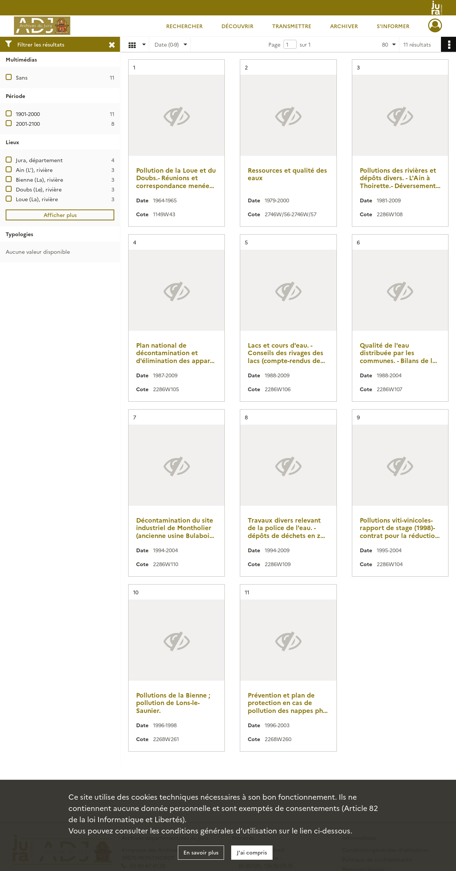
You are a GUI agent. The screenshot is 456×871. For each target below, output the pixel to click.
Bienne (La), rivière (39, 179)
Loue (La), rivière (37, 199)
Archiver (344, 26)
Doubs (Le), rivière (39, 189)
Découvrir (237, 26)
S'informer (393, 26)
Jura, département (39, 160)
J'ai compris (252, 852)
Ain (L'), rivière (34, 169)
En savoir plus (200, 852)
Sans (21, 77)
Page (274, 44)
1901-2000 (28, 114)
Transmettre (291, 26)
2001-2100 (28, 123)
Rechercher (184, 26)
